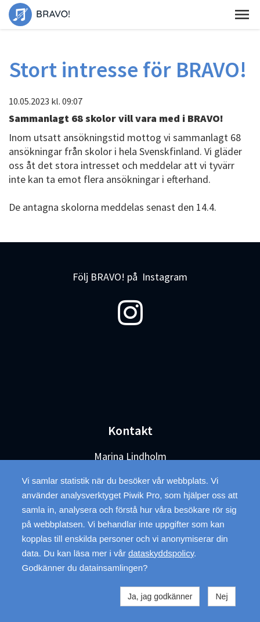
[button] (242, 14)
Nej (221, 596)
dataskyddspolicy (161, 553)
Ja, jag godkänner (160, 596)
